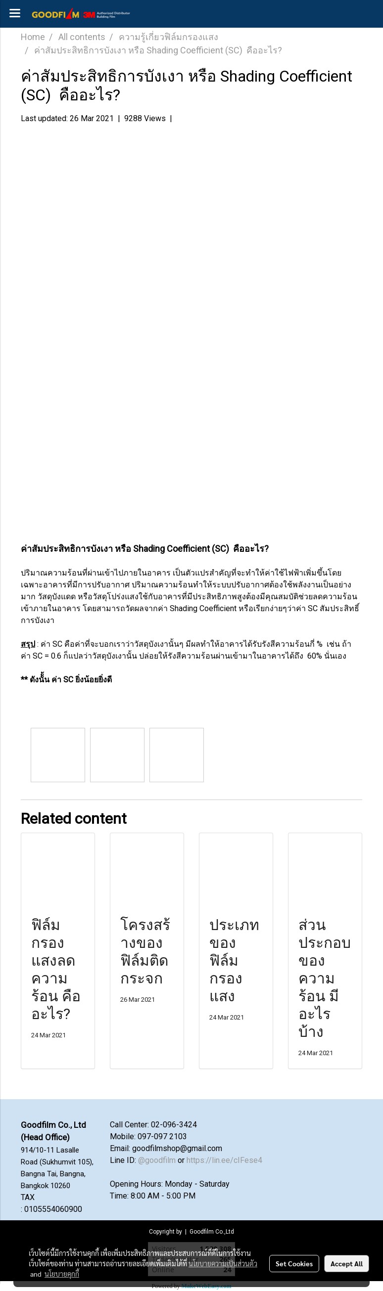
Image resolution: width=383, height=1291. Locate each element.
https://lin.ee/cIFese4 (224, 1160)
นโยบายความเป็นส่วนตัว (223, 1263)
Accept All (347, 1263)
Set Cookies (294, 1263)
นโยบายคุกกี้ (62, 1273)
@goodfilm (157, 1160)
